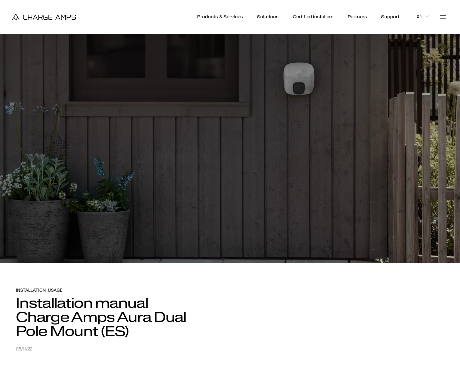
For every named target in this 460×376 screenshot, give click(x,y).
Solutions (268, 17)
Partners (357, 17)
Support (390, 17)
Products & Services (220, 17)
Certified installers (313, 17)
